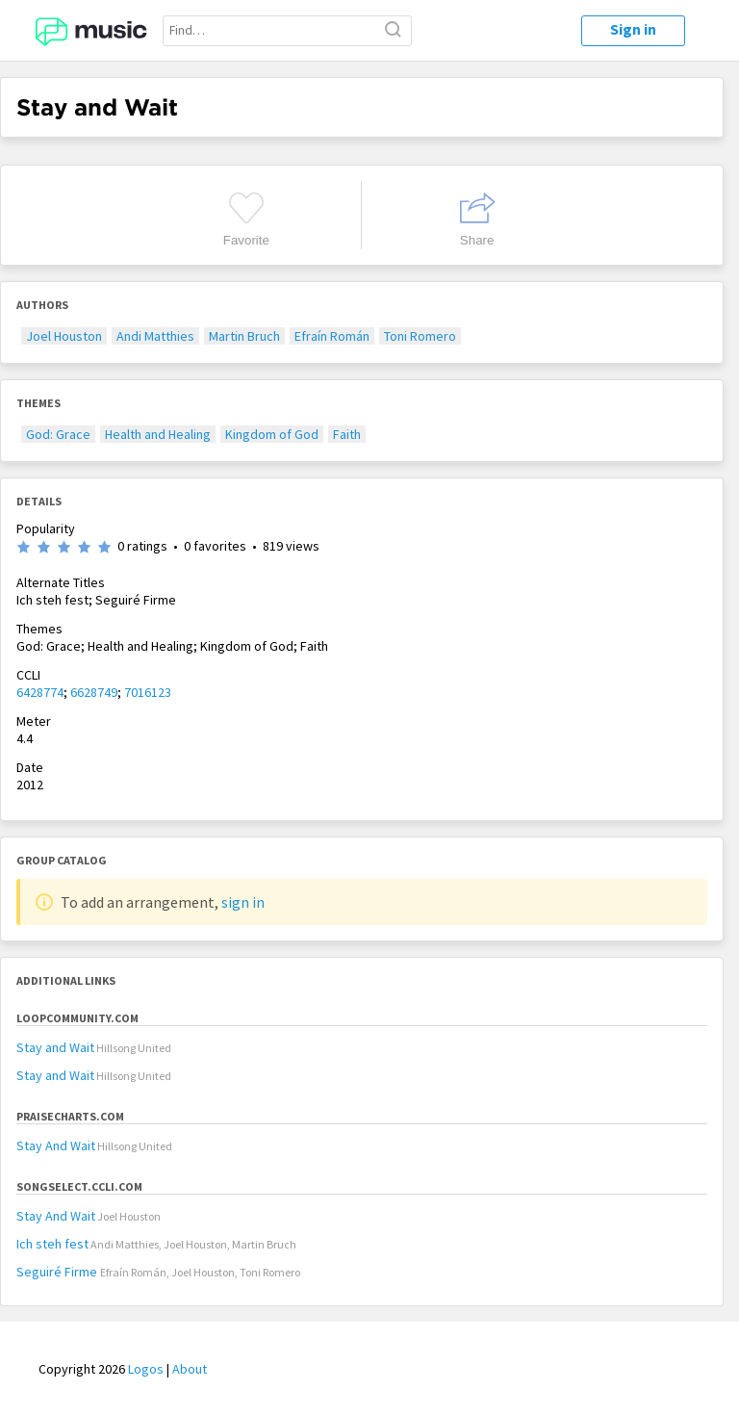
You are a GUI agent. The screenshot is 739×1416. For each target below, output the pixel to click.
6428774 (40, 692)
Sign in (633, 29)
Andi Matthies (155, 336)
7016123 (147, 692)
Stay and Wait (55, 1047)
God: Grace (58, 434)
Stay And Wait (55, 1145)
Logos (146, 1368)
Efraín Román (332, 336)
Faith (347, 434)
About (189, 1368)
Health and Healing (158, 434)
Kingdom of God (272, 434)
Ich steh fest (52, 1243)
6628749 (93, 692)
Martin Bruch (244, 336)
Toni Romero (420, 336)
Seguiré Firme (58, 1271)
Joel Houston (64, 336)
